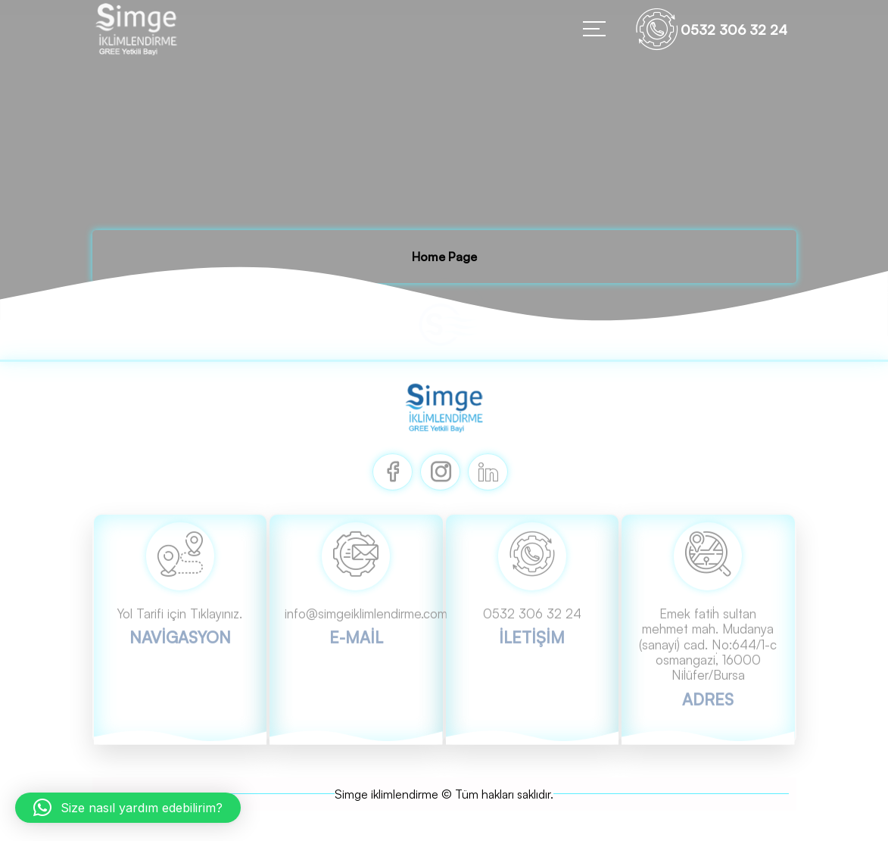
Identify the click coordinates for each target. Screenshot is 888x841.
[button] (128, 808)
